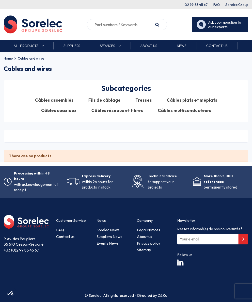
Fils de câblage (104, 100)
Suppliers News (109, 236)
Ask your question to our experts (219, 24)
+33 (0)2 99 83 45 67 (21, 250)
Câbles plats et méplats (192, 100)
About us (144, 236)
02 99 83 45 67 (196, 4)
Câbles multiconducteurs (184, 110)
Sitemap (144, 249)
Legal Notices (148, 229)
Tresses (143, 100)
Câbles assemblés (54, 100)
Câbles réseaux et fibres (117, 110)
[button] (29, 46)
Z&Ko (162, 295)
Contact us (65, 236)
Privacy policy (148, 243)
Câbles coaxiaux (59, 110)
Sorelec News (108, 229)
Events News (107, 243)
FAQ (216, 4)
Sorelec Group (236, 4)
